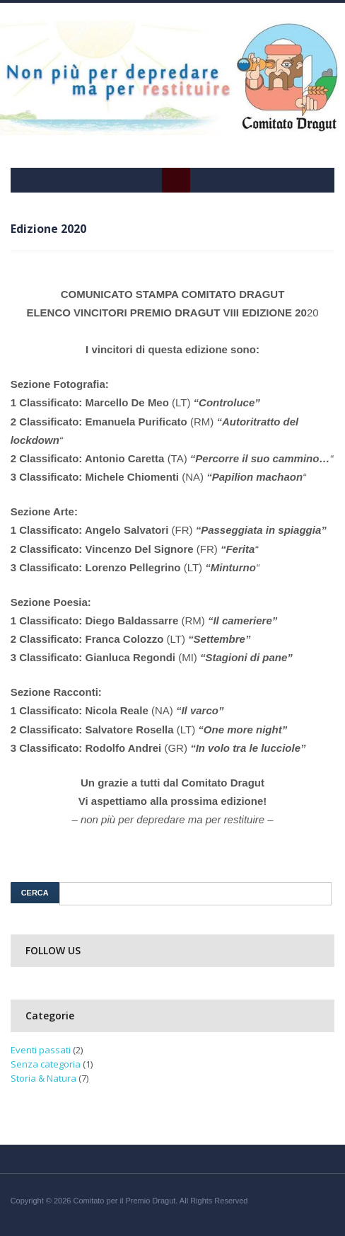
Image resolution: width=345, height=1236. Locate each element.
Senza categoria (46, 1064)
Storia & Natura (43, 1078)
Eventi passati (41, 1049)
